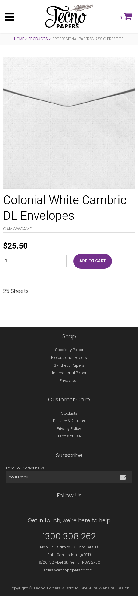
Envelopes (69, 380)
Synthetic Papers (69, 365)
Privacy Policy (69, 428)
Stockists (69, 413)
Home (19, 38)
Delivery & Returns (69, 420)
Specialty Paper (69, 349)
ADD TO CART (92, 261)
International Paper (69, 372)
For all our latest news (25, 468)
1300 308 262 (69, 536)
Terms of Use (69, 436)
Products (38, 38)
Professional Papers (69, 357)
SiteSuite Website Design (105, 588)
